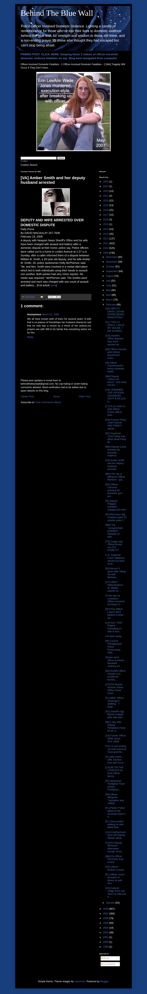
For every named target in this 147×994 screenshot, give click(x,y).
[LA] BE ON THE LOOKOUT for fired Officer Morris (114, 772)
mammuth (79, 981)
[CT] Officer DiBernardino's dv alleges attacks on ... (114, 586)
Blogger (104, 981)
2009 (106, 252)
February (111, 304)
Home (56, 396)
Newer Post (27, 396)
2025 (106, 181)
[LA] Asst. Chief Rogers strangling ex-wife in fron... (113, 627)
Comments (108, 964)
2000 (106, 942)
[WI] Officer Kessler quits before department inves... (115, 353)
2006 (106, 918)
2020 (106, 200)
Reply (30, 337)
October (110, 266)
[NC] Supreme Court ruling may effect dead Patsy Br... (115, 438)
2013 (106, 234)
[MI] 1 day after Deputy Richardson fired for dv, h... (115, 726)
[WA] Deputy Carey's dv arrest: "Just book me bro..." (115, 380)
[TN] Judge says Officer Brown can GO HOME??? (114, 546)
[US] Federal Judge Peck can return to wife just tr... (115, 892)
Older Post (84, 396)
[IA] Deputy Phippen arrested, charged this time (115, 505)
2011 (106, 243)
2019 (106, 205)
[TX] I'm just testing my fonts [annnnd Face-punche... (115, 749)
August (110, 276)
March (109, 299)
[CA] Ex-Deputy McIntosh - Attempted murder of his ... (114, 847)
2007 (106, 913)
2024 (106, 186)
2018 (106, 210)
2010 (106, 248)
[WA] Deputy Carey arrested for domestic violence (115, 451)
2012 (106, 238)
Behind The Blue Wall (57, 13)
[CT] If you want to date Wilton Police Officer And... (115, 410)
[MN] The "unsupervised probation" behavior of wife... (114, 531)
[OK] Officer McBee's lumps (114, 868)
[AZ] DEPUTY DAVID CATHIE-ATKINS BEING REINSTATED (115, 313)
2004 (106, 927)
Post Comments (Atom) (48, 402)
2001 (106, 937)
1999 (106, 946)
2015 (106, 224)
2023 (106, 191)
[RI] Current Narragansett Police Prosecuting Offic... (113, 647)
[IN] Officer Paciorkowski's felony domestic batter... (114, 367)
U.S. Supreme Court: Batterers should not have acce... (115, 559)
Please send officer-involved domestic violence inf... (114, 661)
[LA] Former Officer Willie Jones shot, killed (115, 738)
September (112, 271)
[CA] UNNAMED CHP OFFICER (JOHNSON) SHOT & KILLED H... (115, 395)
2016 (106, 219)
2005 (106, 923)
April (108, 295)
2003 (106, 932)
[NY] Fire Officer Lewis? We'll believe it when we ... (114, 613)
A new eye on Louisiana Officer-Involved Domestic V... (114, 600)
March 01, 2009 (50, 314)
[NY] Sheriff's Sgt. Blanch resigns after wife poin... (115, 714)
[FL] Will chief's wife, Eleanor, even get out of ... (115, 760)
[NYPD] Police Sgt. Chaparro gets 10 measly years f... (115, 517)
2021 (106, 195)
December (112, 257)
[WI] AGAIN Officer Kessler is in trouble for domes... (115, 675)
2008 (106, 908)
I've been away (113, 636)
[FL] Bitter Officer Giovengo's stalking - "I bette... (114, 702)
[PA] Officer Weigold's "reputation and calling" (114, 799)
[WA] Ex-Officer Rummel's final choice (114, 859)
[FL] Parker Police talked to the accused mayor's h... (115, 812)
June (109, 285)
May (108, 290)
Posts (105, 958)
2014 (106, 229)
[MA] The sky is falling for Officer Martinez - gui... (115, 476)
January (110, 902)
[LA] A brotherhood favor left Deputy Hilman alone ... (115, 835)
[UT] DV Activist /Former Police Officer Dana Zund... (114, 689)
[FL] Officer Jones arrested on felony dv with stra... (115, 879)
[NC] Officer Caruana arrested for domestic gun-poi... (114, 490)
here (53, 285)
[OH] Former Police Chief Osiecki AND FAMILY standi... (115, 424)
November (112, 261)
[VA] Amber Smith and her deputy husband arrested (114, 464)
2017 (106, 214)
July (108, 280)
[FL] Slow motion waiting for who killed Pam (114, 824)
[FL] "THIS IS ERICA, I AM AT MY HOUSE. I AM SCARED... (114, 326)
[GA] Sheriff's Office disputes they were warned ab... (114, 340)
